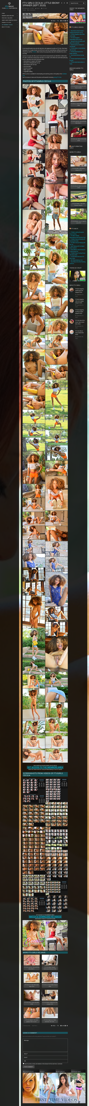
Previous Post (27, 1025)
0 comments (32, 10)
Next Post (34, 1025)
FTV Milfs (74, 228)
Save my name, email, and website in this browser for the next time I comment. (43, 1063)
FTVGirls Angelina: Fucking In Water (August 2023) (79, 311)
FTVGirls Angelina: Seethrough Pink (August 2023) (79, 290)
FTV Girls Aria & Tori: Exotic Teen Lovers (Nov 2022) (80, 322)
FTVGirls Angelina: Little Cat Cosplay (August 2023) (79, 301)
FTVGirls (34, 52)
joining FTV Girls (57, 77)
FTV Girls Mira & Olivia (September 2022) (79, 332)
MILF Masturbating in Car (77, 260)
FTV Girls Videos (77, 27)
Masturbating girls (76, 147)
